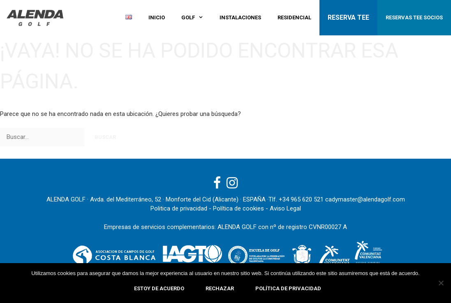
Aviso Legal (285, 208)
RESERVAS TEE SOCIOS (414, 17)
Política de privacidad (288, 288)
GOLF (196, 17)
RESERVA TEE (348, 17)
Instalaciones (240, 17)
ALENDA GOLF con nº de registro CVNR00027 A (282, 227)
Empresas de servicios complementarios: (160, 227)
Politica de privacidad (178, 208)
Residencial (294, 17)
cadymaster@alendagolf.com (365, 199)
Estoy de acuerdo (159, 288)
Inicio (156, 17)
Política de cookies (238, 208)
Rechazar (220, 288)
